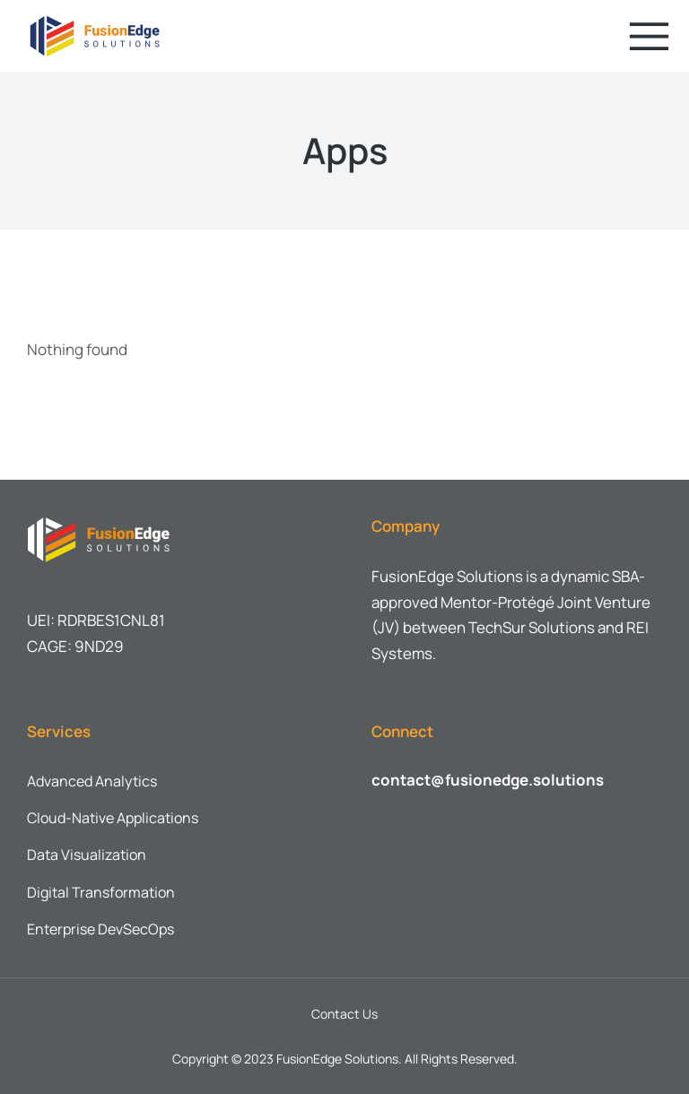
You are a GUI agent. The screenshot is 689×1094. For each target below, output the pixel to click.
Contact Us (344, 1013)
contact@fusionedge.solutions (487, 779)
